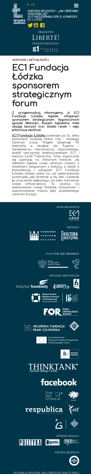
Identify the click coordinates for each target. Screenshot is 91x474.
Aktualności (39, 60)
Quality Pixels (70, 473)
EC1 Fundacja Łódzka (28, 135)
